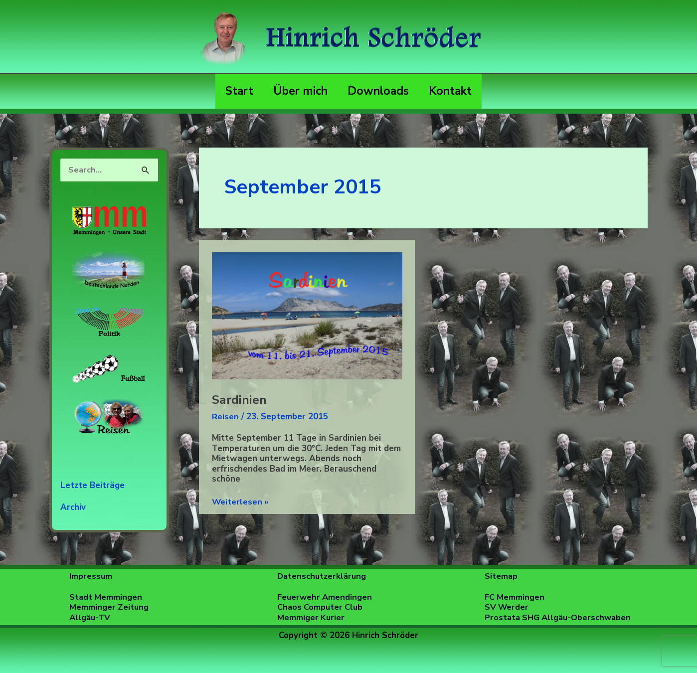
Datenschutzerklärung (322, 576)
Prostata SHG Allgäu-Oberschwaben (560, 617)
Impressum (91, 576)
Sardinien (239, 399)
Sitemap (501, 576)
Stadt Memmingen (106, 596)
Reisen (225, 416)
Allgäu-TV (90, 617)
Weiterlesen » (241, 502)
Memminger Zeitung (109, 607)
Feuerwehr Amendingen (326, 596)
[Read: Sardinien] (307, 315)
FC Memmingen (515, 596)
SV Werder (507, 607)
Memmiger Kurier (311, 617)
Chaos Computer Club (321, 607)
